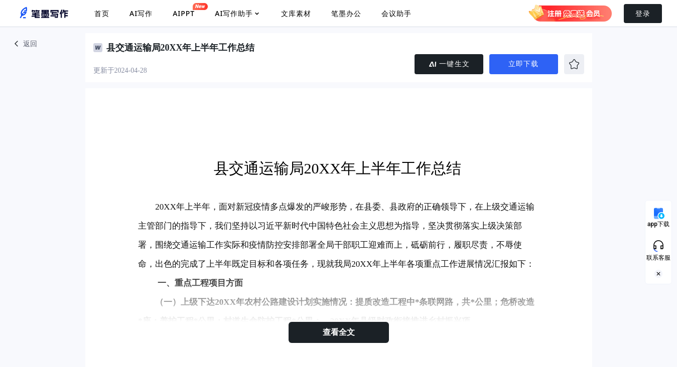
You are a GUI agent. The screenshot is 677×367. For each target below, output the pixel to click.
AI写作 (141, 13)
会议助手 (396, 13)
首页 (101, 13)
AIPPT (184, 10)
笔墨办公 (346, 13)
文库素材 (296, 13)
